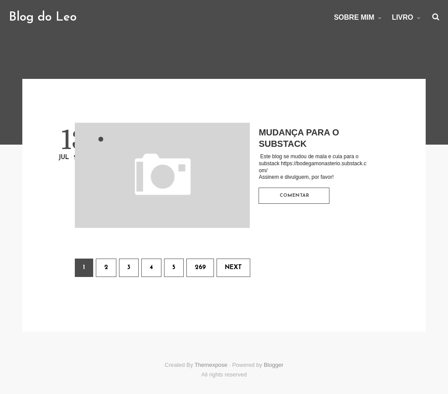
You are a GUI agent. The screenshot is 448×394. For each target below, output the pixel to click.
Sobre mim (354, 17)
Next (233, 267)
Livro (402, 17)
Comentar (294, 195)
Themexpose (211, 365)
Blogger (274, 365)
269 (200, 267)
